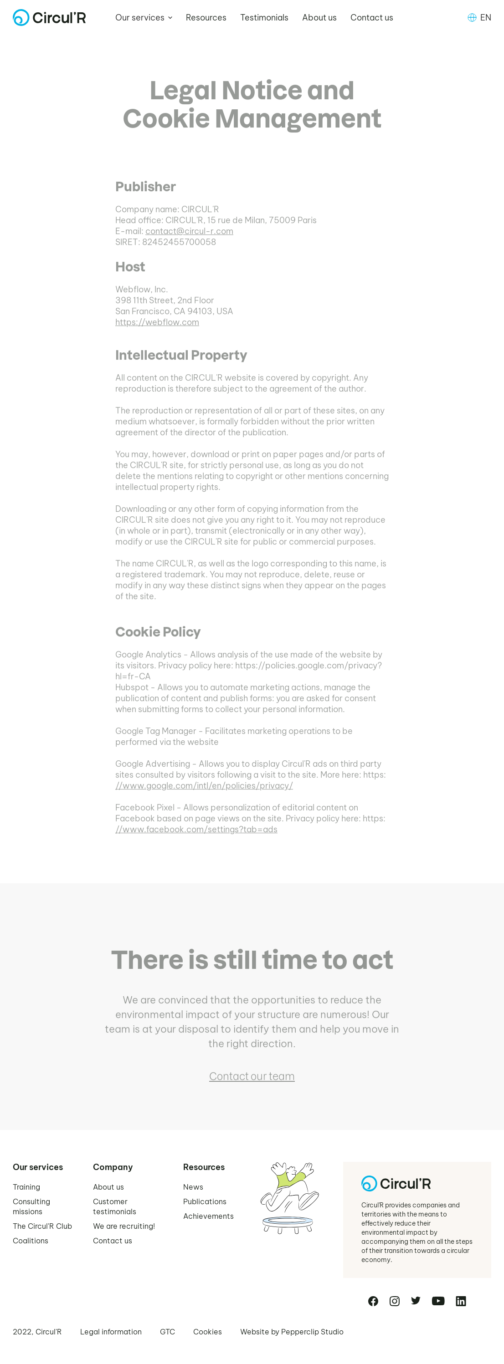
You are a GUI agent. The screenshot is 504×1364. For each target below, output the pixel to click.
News (193, 1186)
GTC (167, 1331)
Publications (204, 1201)
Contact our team (252, 1083)
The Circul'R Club (42, 1226)
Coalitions (30, 1240)
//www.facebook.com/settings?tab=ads (196, 836)
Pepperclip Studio (312, 1331)
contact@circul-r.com (189, 238)
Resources (206, 17)
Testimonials (264, 17)
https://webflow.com (157, 329)
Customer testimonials (114, 1206)
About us (319, 17)
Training (26, 1186)
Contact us (371, 17)
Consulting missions (31, 1206)
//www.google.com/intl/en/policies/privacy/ (204, 792)
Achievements (208, 1216)
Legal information (111, 1331)
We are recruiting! (124, 1226)
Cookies (207, 1331)
